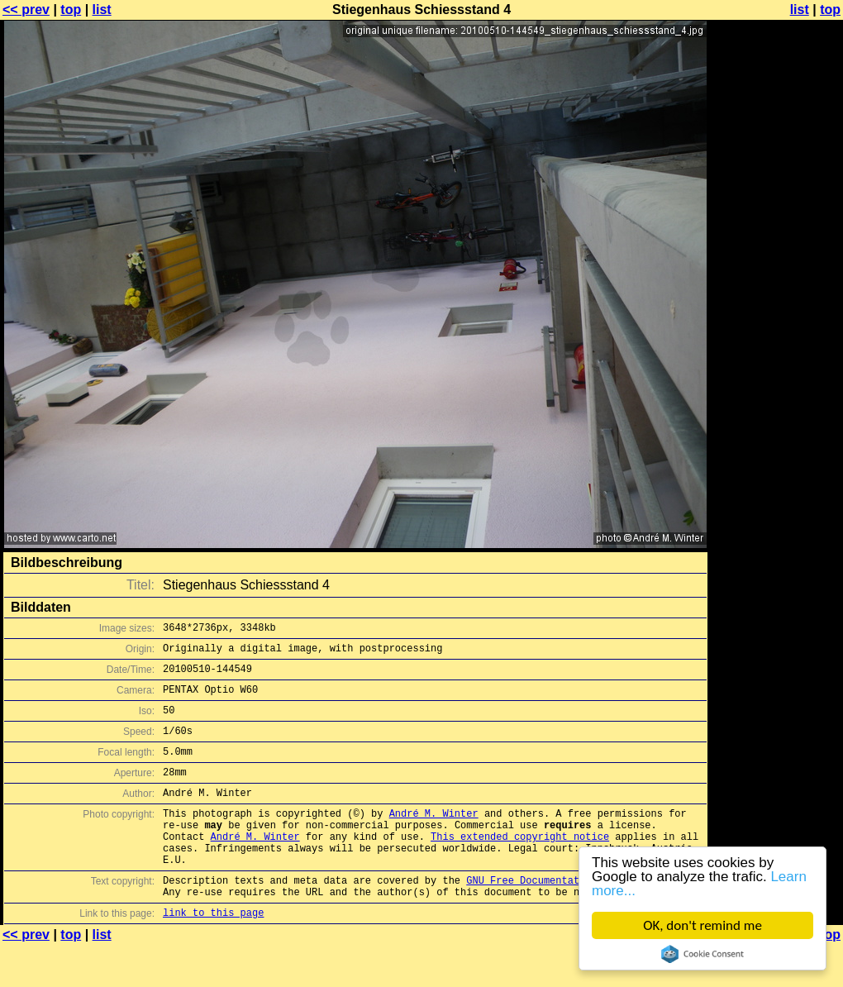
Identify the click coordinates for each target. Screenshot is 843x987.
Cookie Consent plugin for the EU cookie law (702, 954)
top (70, 9)
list (102, 9)
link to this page (213, 954)
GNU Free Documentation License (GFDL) (576, 917)
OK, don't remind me (702, 925)
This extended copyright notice (520, 866)
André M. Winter (434, 838)
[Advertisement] (776, 213)
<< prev (26, 9)
